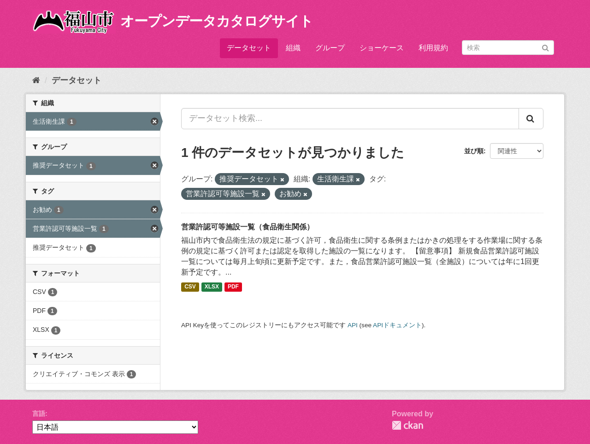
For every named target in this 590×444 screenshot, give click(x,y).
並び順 (474, 151)
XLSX (212, 287)
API (353, 325)
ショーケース (382, 48)
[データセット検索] (508, 47)
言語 (38, 413)
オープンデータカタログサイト (216, 21)
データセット (249, 48)
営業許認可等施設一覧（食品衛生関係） (247, 227)
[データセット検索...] (350, 118)
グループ (330, 48)
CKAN (407, 425)
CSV (190, 287)
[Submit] (545, 47)
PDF (233, 287)
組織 (293, 48)
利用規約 (433, 48)
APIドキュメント (397, 325)
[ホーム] (36, 80)
